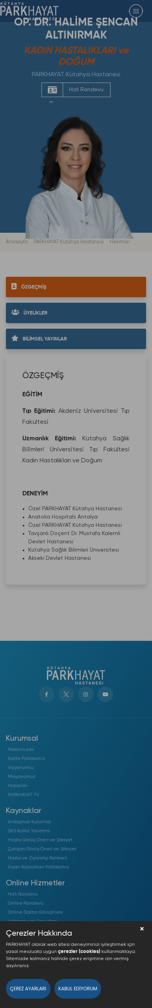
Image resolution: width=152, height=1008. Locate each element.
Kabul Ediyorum (77, 988)
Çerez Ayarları (28, 988)
